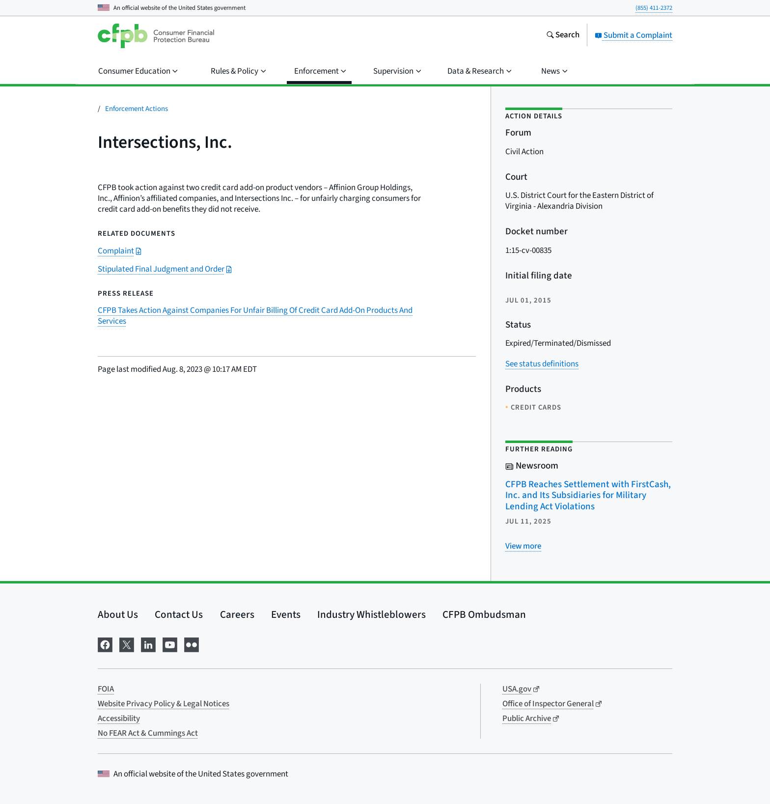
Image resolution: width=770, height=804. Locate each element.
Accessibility (119, 718)
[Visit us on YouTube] (170, 644)
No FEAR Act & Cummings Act (148, 733)
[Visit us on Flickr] (191, 644)
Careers (237, 614)
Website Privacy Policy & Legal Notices (163, 704)
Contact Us (179, 614)
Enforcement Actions (136, 108)
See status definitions (541, 364)
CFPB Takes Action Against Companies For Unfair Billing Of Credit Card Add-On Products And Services (255, 316)
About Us (118, 614)
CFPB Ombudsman (484, 614)
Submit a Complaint (633, 35)
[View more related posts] (523, 546)
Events (286, 614)
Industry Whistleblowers (371, 614)
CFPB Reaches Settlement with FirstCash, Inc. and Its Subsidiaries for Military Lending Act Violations (588, 495)
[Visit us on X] (126, 644)
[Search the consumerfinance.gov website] (562, 36)
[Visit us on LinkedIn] (148, 644)
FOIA (106, 689)
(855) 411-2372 (653, 7)
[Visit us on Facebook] (105, 644)
